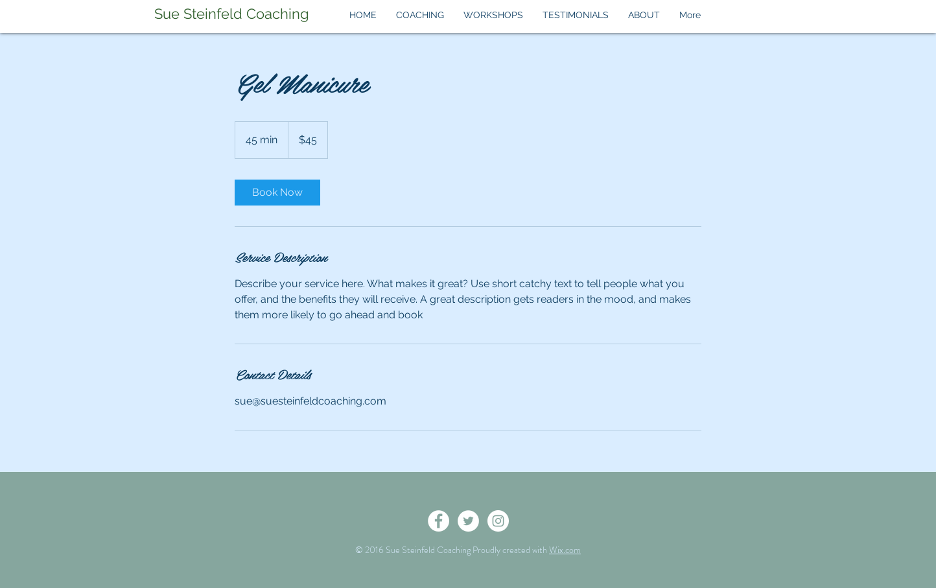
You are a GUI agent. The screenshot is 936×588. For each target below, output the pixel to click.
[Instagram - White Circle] (498, 521)
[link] (277, 193)
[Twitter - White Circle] (468, 521)
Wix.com (565, 549)
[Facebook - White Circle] (438, 521)
